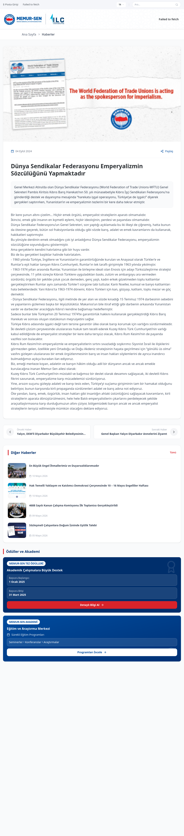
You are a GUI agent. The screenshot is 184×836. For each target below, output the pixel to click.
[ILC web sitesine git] (57, 19)
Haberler (48, 34)
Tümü (173, 452)
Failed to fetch (169, 19)
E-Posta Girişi (10, 4)
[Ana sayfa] (23, 19)
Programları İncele (92, 652)
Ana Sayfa (29, 34)
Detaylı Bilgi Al (92, 605)
